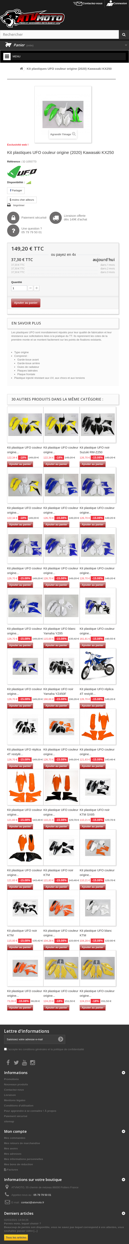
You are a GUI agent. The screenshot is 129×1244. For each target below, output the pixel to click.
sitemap (9, 1121)
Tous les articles (16, 1237)
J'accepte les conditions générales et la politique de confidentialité (45, 1049)
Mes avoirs (11, 1148)
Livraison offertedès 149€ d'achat (68, 218)
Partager (16, 190)
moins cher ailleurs (22, 199)
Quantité (16, 282)
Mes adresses (12, 1153)
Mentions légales (14, 1100)
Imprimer (19, 205)
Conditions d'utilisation (18, 1105)
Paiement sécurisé (26, 218)
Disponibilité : (16, 182)
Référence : (14, 161)
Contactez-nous (93, 3)
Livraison (10, 1095)
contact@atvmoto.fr (32, 1202)
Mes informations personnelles (23, 1159)
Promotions (11, 1079)
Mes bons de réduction (18, 1164)
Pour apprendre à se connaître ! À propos (30, 1110)
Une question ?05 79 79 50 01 (24, 230)
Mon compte (15, 1131)
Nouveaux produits (16, 1084)
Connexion (120, 3)
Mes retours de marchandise (22, 1143)
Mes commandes (14, 1137)
